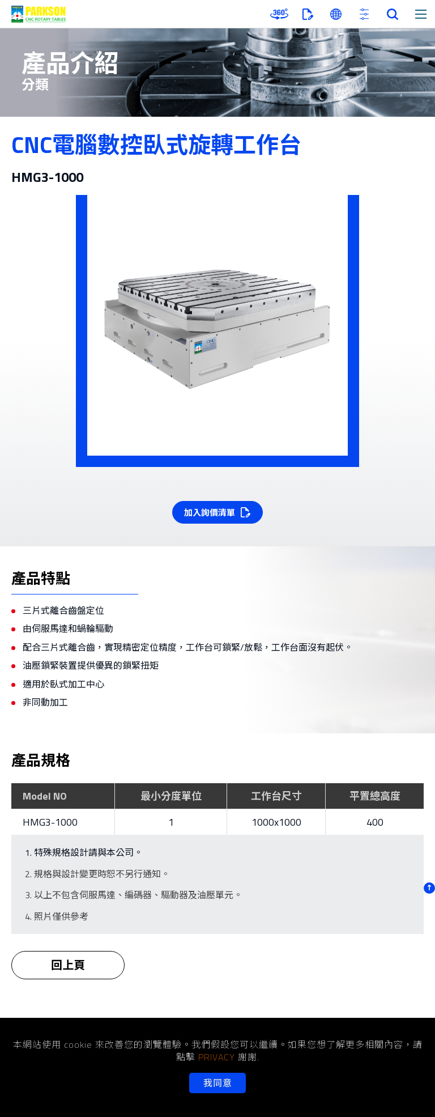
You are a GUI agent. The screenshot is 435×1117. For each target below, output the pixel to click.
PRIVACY (216, 1057)
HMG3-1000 (50, 822)
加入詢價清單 (209, 512)
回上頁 (68, 973)
